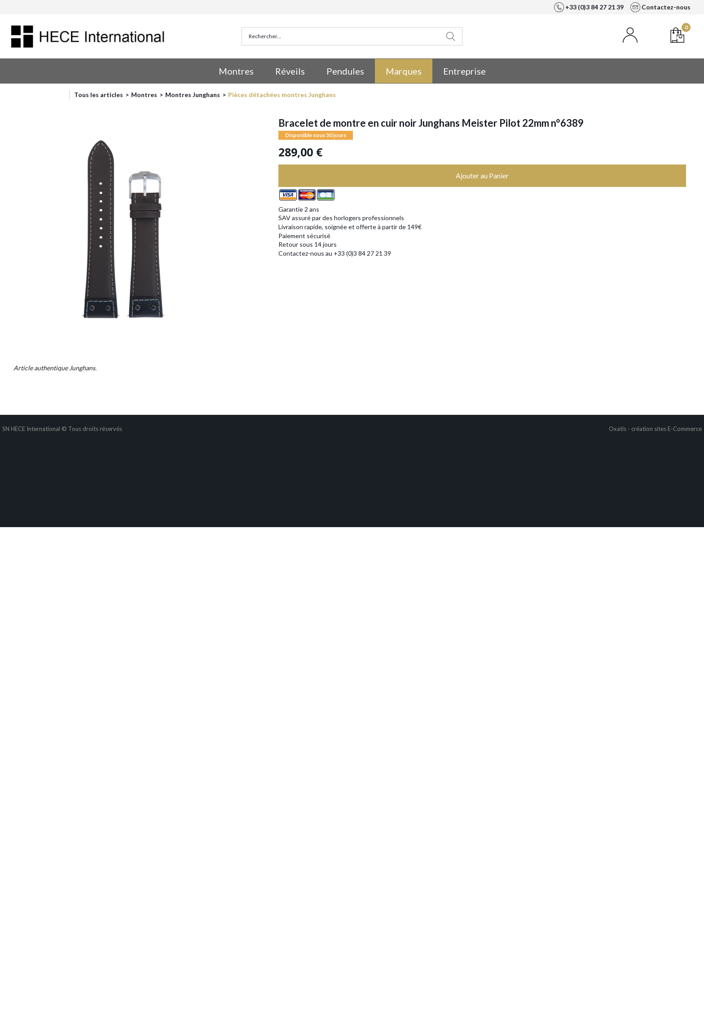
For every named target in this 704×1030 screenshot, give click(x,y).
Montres (236, 71)
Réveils (290, 71)
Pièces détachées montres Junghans (282, 94)
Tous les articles (98, 94)
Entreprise (464, 71)
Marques (404, 71)
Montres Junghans (192, 94)
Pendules (345, 71)
